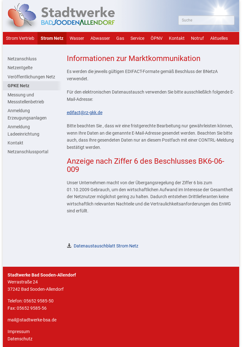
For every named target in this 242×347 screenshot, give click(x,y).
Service (137, 38)
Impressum (19, 331)
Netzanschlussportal (28, 151)
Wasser (77, 38)
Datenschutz (20, 338)
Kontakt (177, 38)
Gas (120, 38)
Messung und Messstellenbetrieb (26, 98)
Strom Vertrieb (20, 38)
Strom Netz (52, 38)
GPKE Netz (18, 85)
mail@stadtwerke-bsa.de (32, 319)
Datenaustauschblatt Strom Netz (106, 245)
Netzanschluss (22, 58)
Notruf (197, 38)
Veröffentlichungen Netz (31, 76)
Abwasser (100, 38)
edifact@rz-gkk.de (84, 112)
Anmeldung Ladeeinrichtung (23, 130)
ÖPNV (157, 38)
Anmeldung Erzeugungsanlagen (27, 114)
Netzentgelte (20, 67)
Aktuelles (219, 38)
